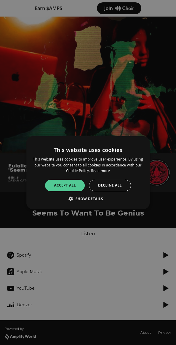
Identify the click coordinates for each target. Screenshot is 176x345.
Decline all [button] (110, 185)
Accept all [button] (65, 185)
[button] (88, 199)
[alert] (88, 172)
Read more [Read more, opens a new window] (100, 170)
